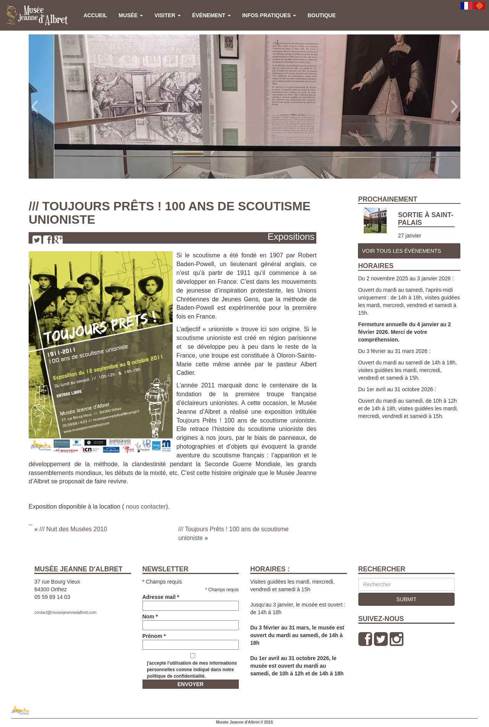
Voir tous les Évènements (401, 251)
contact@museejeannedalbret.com (65, 612)
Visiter (167, 15)
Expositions (291, 236)
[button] (34, 106)
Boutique (322, 15)
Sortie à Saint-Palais (425, 218)
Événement (211, 15)
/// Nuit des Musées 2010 (73, 529)
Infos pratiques (269, 15)
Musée (131, 15)
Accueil (95, 15)
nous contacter (146, 506)
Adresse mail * (190, 601)
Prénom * (190, 640)
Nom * (190, 620)
